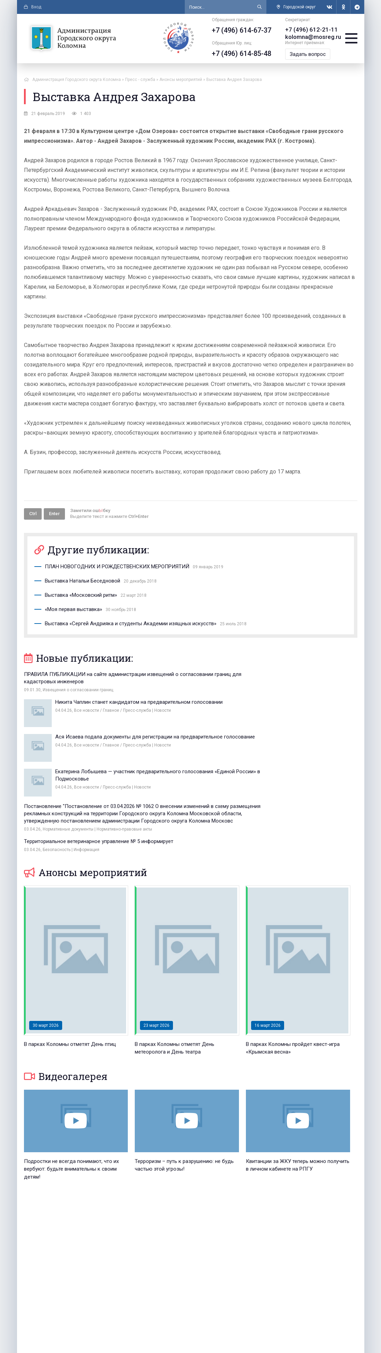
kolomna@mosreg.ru (309, 36)
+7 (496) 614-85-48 (238, 53)
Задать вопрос (305, 53)
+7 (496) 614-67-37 (238, 30)
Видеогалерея (65, 992)
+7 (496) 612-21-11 (306, 29)
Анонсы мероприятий (85, 788)
